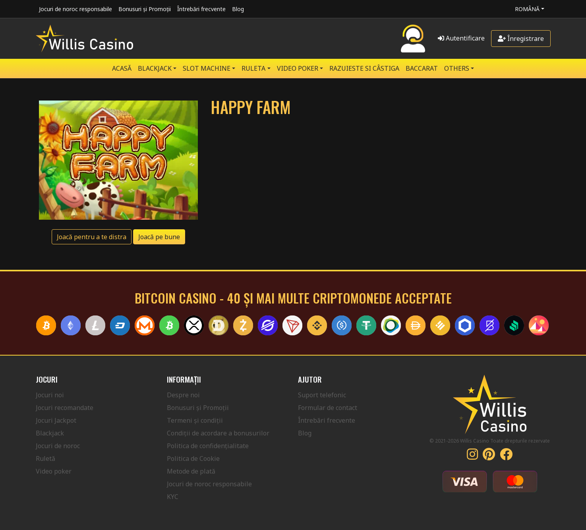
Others (456, 68)
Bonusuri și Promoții (144, 9)
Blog (238, 9)
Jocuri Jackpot (56, 420)
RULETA (253, 68)
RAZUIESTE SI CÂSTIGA (364, 68)
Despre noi (183, 395)
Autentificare (461, 38)
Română (527, 9)
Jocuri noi (50, 395)
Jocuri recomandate (64, 407)
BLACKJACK (155, 68)
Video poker (54, 471)
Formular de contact (327, 407)
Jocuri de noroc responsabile (75, 9)
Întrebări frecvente (201, 9)
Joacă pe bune (159, 236)
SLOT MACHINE (206, 68)
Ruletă (45, 458)
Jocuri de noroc (58, 445)
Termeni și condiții (195, 420)
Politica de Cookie (193, 458)
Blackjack (50, 433)
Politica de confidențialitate (208, 445)
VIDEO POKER (297, 68)
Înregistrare (521, 38)
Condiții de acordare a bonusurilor (218, 433)
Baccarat (422, 68)
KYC (172, 496)
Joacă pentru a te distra (91, 236)
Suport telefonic (322, 395)
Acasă (122, 68)
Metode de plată (191, 471)
